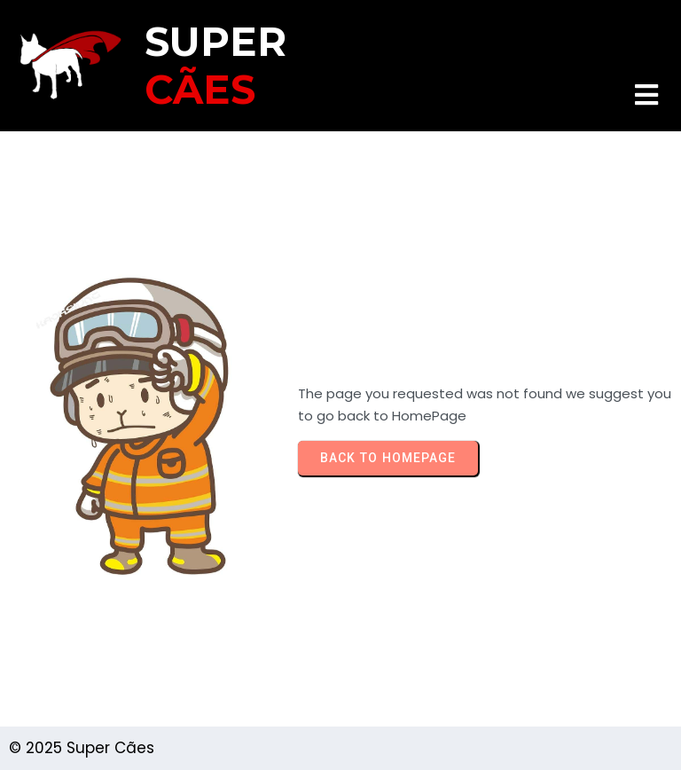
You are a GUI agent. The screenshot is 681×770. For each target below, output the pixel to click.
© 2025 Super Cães (81, 747)
